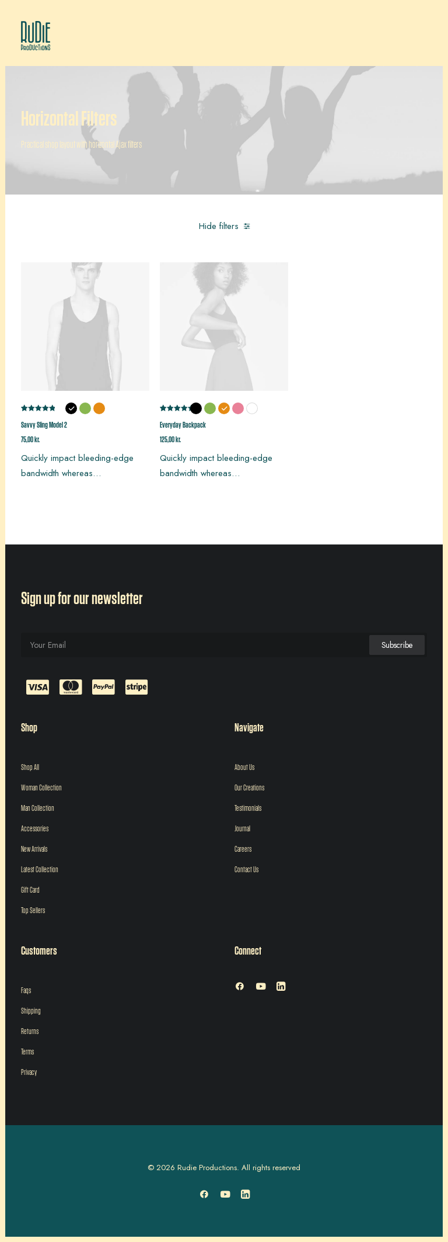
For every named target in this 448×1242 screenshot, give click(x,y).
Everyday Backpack (183, 425)
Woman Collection (41, 788)
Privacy (29, 1072)
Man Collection (37, 808)
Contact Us (246, 870)
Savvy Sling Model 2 (44, 425)
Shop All (30, 768)
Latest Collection (39, 870)
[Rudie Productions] (35, 35)
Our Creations (249, 788)
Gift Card (30, 890)
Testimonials (248, 808)
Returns (29, 1032)
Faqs (26, 991)
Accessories (34, 829)
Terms (27, 1052)
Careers (243, 849)
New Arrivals (34, 849)
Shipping (31, 1011)
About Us (244, 768)
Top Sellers (33, 911)
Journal (242, 829)
